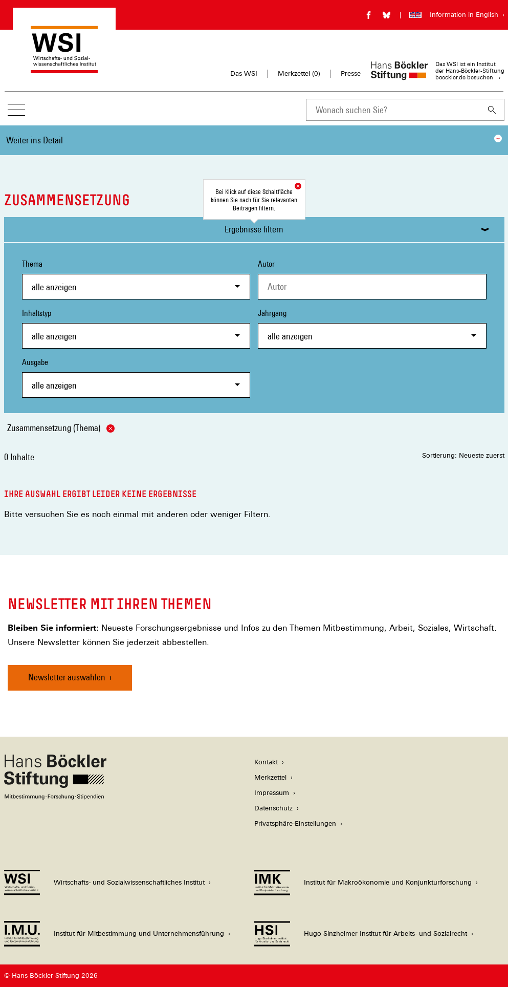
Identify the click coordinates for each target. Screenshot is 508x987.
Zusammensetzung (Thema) (61, 427)
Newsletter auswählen (66, 677)
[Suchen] (492, 110)
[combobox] (393, 110)
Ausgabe (136, 377)
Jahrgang (372, 328)
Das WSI (243, 73)
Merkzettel (270, 777)
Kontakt (266, 762)
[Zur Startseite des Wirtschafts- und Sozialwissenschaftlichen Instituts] (64, 68)
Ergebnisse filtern (254, 229)
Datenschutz (273, 808)
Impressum (271, 793)
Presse (351, 73)
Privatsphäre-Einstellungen (295, 823)
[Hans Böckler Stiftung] (55, 797)
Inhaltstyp (136, 328)
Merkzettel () (299, 74)
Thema (136, 279)
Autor (266, 264)
